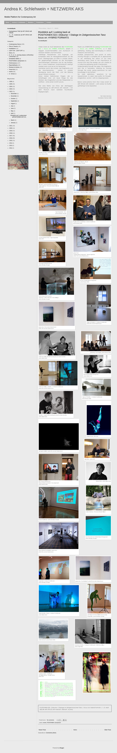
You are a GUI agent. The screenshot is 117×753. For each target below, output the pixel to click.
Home (75, 730)
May (12, 111)
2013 (11, 145)
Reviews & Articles (14, 67)
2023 (11, 89)
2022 (11, 91)
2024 (11, 86)
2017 (11, 135)
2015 (11, 140)
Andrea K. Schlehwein (18, 22)
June (12, 108)
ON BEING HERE (14, 58)
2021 (11, 125)
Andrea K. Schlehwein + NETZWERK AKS (44, 9)
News (10, 53)
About (7, 22)
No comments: (50, 720)
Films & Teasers (13, 46)
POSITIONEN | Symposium (54, 722)
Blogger (62, 748)
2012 (11, 148)
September (14, 101)
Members (31, 22)
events (44, 722)
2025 (11, 84)
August (13, 103)
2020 (11, 128)
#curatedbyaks (11, 28)
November (14, 96)
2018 (11, 133)
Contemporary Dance (15, 44)
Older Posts (107, 730)
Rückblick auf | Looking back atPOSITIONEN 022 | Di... (19, 116)
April (12, 113)
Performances (13, 63)
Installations (12, 48)
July (12, 106)
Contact (48, 22)
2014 (11, 143)
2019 (11, 130)
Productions (40, 22)
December (14, 93)
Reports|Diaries (13, 65)
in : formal (12, 74)
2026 (11, 81)
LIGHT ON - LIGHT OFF (16, 50)
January (13, 122)
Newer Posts (42, 730)
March (13, 120)
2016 (11, 138)
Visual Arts (12, 69)
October (13, 98)
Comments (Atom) (51, 733)
